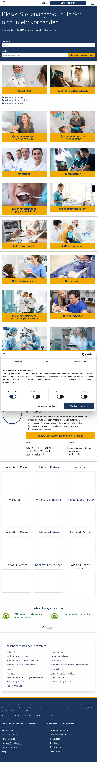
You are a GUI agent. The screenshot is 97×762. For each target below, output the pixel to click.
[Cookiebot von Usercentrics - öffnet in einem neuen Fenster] (83, 355)
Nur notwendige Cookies (48, 406)
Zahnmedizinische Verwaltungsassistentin (24, 317)
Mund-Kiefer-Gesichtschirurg (63, 673)
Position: (48, 43)
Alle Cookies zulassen (79, 406)
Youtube (56, 751)
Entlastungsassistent (72, 208)
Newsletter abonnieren (61, 734)
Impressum (8, 730)
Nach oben (50, 627)
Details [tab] (49, 362)
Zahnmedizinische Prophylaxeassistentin (24, 210)
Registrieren (68, 3)
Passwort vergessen (60, 730)
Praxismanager (57, 677)
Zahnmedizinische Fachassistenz (73, 137)
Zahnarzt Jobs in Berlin (15, 97)
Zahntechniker (73, 315)
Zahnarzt (24, 90)
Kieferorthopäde (24, 246)
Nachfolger (73, 173)
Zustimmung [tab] (16, 362)
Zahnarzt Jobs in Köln (14, 103)
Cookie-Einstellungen (12, 743)
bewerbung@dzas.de (35, 454)
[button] (92, 3)
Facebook (56, 739)
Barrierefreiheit (10, 747)
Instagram (56, 747)
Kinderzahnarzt (72, 246)
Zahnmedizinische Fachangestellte (24, 137)
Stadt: (48, 53)
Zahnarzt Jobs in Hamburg (17, 100)
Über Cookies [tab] (80, 362)
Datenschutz (9, 739)
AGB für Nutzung (10, 734)
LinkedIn (55, 743)
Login (44, 3)
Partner (24, 173)
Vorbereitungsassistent (73, 90)
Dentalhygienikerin (24, 281)
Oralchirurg (73, 281)
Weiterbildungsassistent (61, 681)
